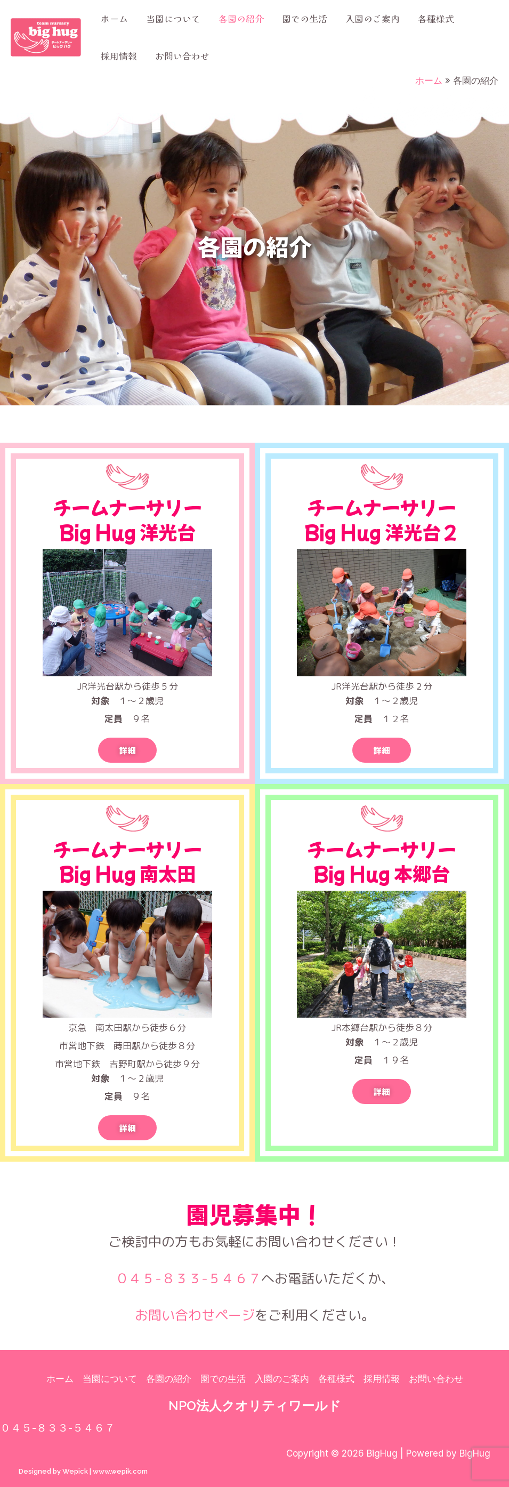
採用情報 (119, 55)
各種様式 (436, 18)
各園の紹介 (241, 18)
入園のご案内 (372, 18)
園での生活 (304, 18)
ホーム (114, 18)
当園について (173, 18)
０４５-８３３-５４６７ (188, 1278)
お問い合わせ (182, 55)
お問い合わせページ (195, 1315)
